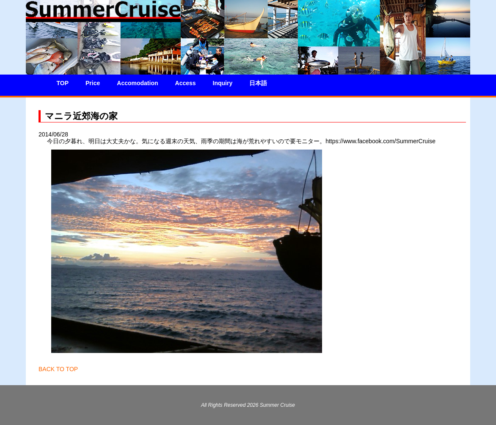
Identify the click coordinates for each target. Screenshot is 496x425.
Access (185, 83)
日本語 (258, 83)
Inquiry (223, 83)
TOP (63, 83)
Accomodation (137, 83)
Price (92, 83)
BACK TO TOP (58, 369)
